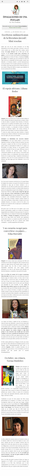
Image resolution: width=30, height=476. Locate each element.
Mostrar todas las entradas (15, 27)
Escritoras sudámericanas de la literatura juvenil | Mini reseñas (15, 38)
